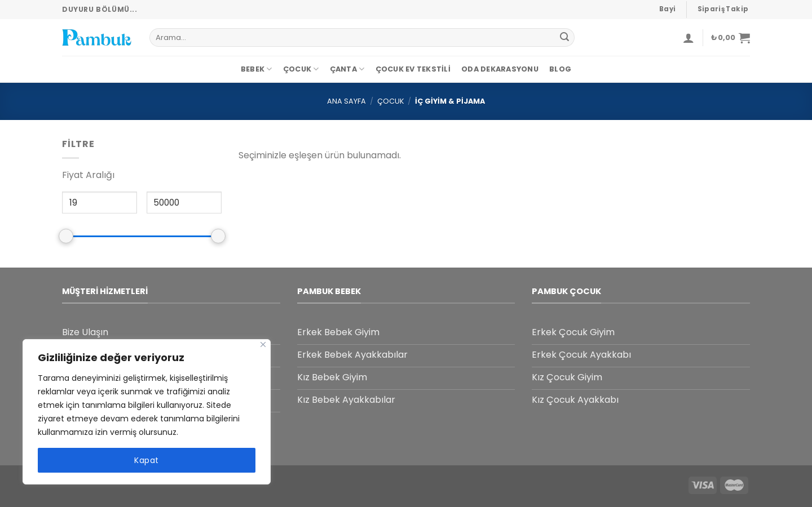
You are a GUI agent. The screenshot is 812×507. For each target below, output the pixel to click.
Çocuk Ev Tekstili (413, 69)
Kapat (146, 460)
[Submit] (564, 37)
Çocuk (301, 69)
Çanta (347, 69)
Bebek (256, 69)
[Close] (263, 344)
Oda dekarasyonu (500, 69)
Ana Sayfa (346, 101)
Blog (560, 69)
